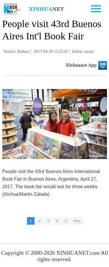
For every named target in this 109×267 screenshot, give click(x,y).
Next (77, 221)
